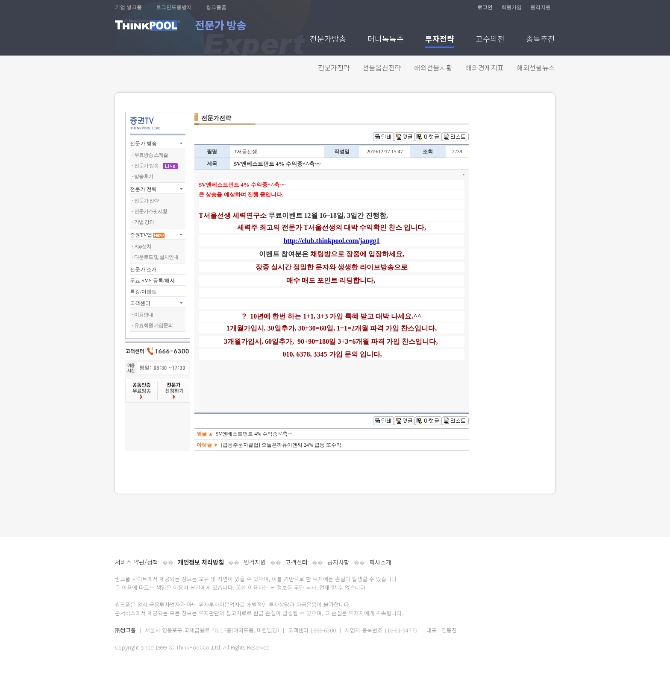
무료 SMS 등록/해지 (152, 281)
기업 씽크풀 (128, 7)
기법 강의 (144, 222)
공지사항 (338, 562)
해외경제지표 (484, 67)
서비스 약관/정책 (136, 562)
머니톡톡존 (385, 39)
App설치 (142, 246)
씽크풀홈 (216, 7)
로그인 (485, 7)
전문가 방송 (143, 143)
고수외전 (490, 39)
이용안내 (143, 315)
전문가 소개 (143, 269)
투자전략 (439, 39)
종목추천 (540, 39)
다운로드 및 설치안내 (156, 257)
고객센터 (296, 562)
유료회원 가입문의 (153, 325)
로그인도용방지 (174, 7)
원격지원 (540, 7)
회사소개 (380, 562)
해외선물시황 (433, 67)
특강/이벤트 (143, 292)
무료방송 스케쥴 (151, 155)
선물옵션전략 (382, 67)
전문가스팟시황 (150, 211)
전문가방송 (328, 39)
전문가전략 (334, 67)
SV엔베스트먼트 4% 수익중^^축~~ (255, 434)
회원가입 (511, 7)
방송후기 (143, 176)
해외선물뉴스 (536, 67)
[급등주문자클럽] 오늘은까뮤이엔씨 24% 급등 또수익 (281, 445)
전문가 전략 (143, 189)
